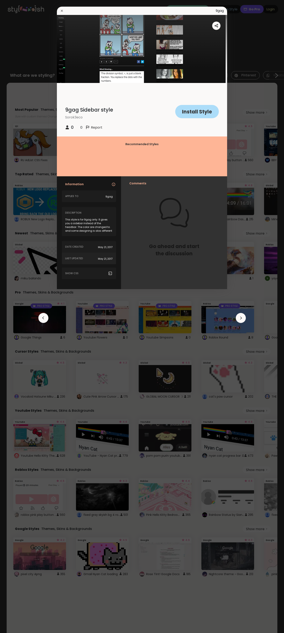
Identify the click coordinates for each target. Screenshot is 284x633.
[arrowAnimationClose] (43, 318)
